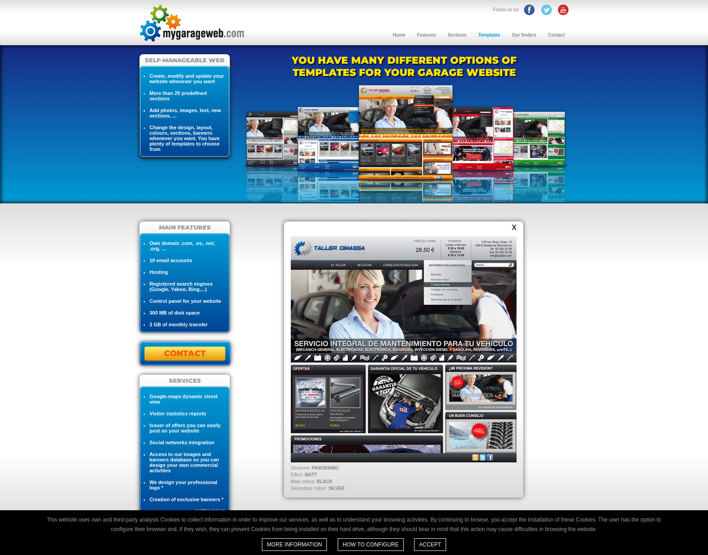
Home (399, 35)
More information (294, 544)
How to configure (371, 544)
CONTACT (185, 353)
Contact (556, 35)
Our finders (524, 35)
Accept (430, 544)
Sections (456, 35)
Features (426, 35)
